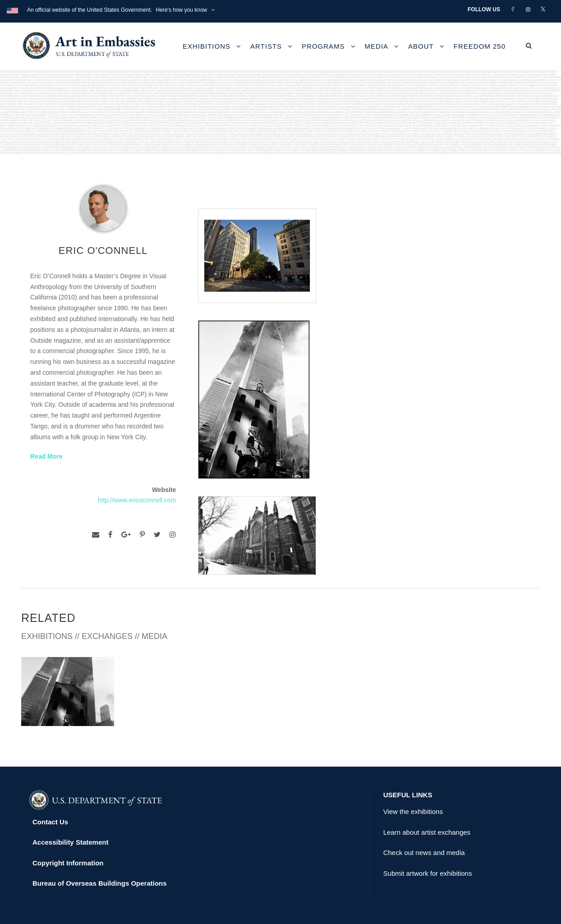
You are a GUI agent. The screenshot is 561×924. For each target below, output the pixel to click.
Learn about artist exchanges (426, 800)
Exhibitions (206, 46)
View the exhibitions (413, 780)
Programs (323, 46)
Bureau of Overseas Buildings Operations (99, 851)
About (421, 46)
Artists (266, 46)
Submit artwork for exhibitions (427, 841)
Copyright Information (68, 831)
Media (377, 46)
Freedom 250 (480, 46)
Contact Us (50, 790)
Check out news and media (424, 821)
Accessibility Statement (70, 810)
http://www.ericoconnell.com (137, 500)
